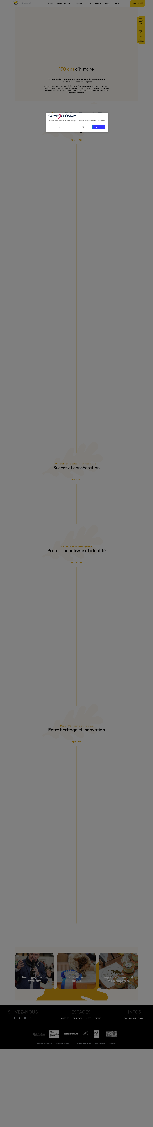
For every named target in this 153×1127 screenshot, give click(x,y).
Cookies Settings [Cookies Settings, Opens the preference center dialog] (55, 127)
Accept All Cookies (99, 127)
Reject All (84, 127)
